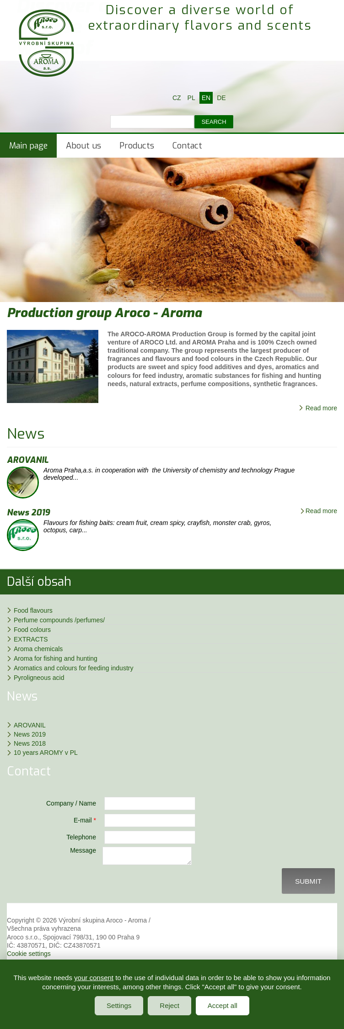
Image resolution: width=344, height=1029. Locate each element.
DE (221, 97)
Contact (187, 145)
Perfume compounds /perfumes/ (59, 620)
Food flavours (33, 610)
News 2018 (30, 743)
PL (191, 97)
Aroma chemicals (38, 648)
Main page (28, 145)
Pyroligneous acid (39, 677)
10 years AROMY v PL (46, 752)
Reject (169, 1005)
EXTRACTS (31, 639)
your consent (93, 977)
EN (206, 97)
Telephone (81, 837)
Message (83, 850)
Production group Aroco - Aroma (104, 312)
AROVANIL (27, 460)
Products (136, 145)
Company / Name (71, 803)
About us (83, 145)
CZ (176, 97)
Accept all (222, 1005)
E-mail (85, 820)
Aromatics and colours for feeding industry (73, 668)
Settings (119, 1005)
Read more (321, 408)
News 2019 (28, 512)
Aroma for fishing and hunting (55, 658)
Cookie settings (29, 956)
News (26, 433)
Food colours (32, 629)
